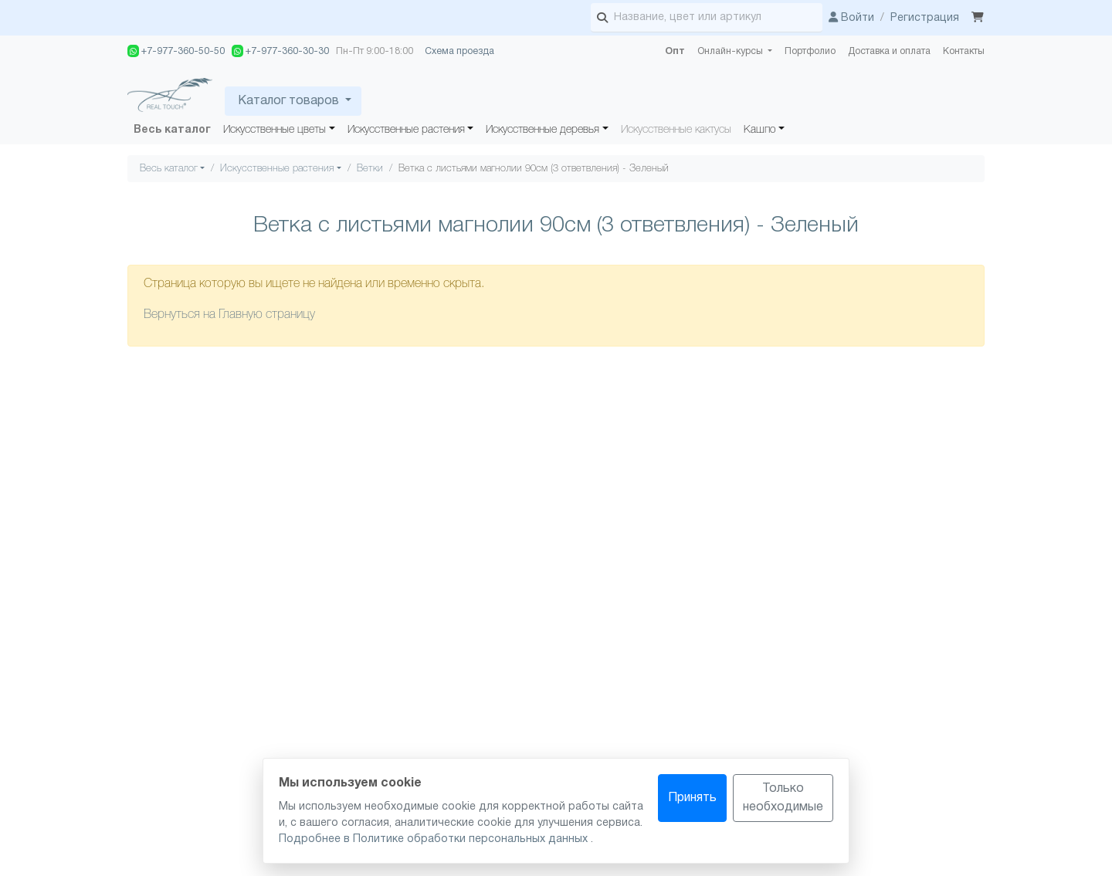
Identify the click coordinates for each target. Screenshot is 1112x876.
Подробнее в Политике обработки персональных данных (435, 839)
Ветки (370, 168)
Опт (675, 51)
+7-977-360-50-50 (176, 51)
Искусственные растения (406, 130)
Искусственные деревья (542, 130)
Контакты (964, 51)
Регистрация (924, 18)
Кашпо (760, 130)
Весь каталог (172, 130)
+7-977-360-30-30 (280, 51)
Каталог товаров (288, 101)
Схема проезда (459, 51)
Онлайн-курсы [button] (731, 51)
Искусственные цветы (274, 130)
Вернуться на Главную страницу (229, 314)
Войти (851, 18)
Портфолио (810, 51)
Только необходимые (783, 798)
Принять (692, 798)
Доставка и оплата (889, 51)
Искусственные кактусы (676, 130)
